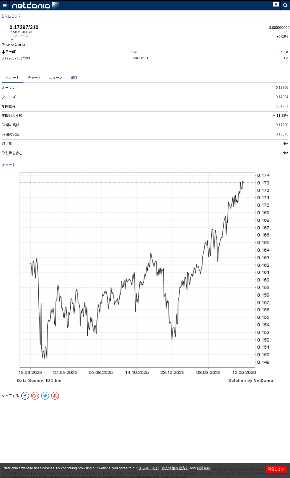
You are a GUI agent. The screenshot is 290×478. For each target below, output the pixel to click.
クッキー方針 (148, 468)
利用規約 (203, 468)
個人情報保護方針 (175, 468)
